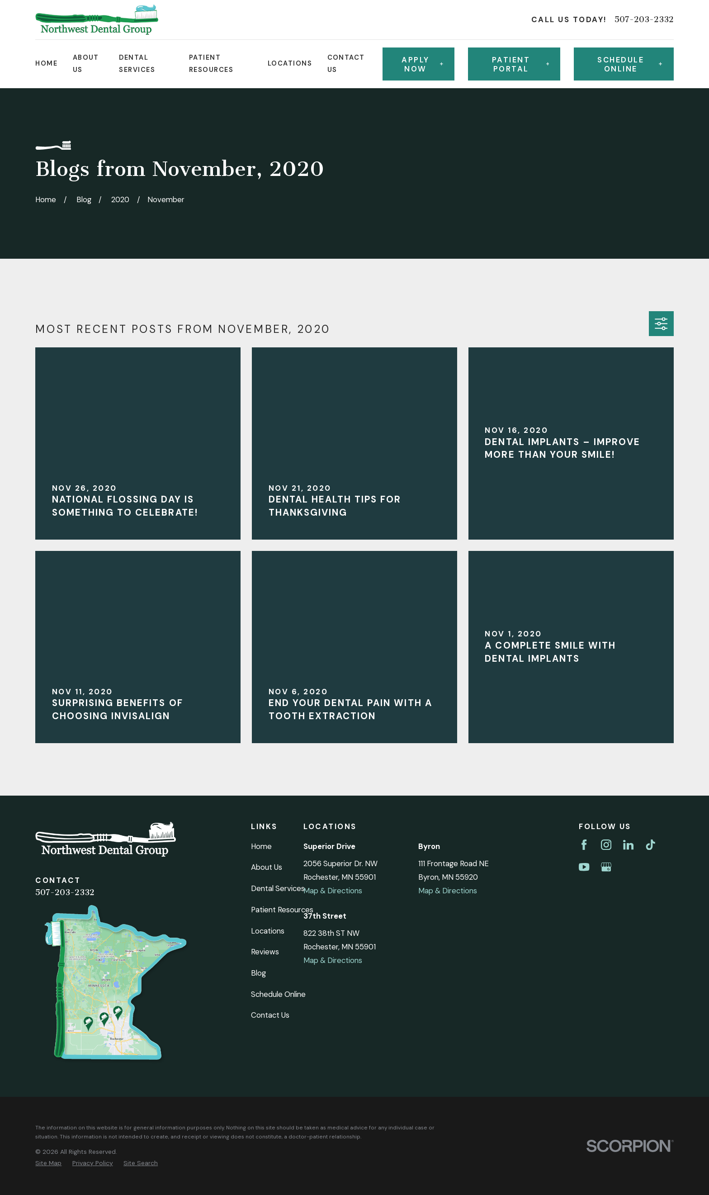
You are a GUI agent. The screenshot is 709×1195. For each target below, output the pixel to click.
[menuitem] (48, 1163)
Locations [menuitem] (290, 63)
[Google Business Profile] (606, 867)
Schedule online (629, 64)
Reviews (265, 952)
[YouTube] (584, 867)
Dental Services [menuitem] (137, 63)
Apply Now (422, 64)
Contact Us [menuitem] (346, 63)
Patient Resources (282, 910)
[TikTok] (650, 844)
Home (261, 846)
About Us (266, 867)
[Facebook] (584, 844)
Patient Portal (520, 64)
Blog (258, 973)
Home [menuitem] (46, 63)
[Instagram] (606, 844)
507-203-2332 (644, 20)
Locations (267, 931)
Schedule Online (278, 994)
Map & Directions (332, 891)
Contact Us (270, 1015)
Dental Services (278, 888)
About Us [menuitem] (86, 63)
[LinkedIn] (628, 844)
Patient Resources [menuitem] (211, 63)
